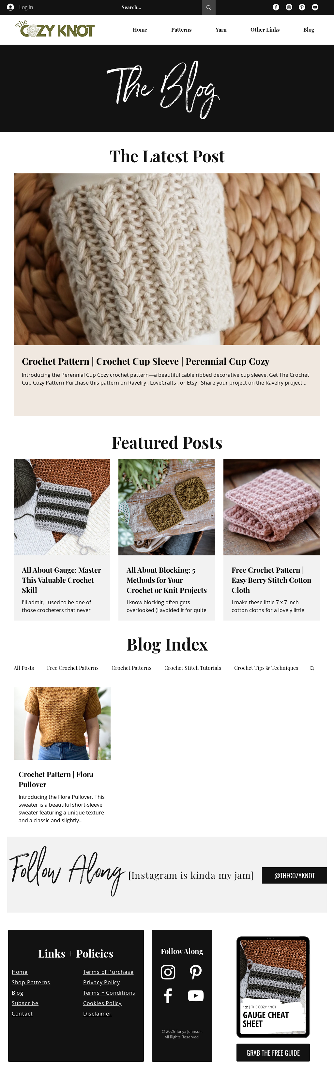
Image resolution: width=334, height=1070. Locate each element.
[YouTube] (315, 7)
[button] (312, 668)
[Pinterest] (302, 7)
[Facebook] (276, 7)
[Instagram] (289, 7)
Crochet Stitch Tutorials (192, 668)
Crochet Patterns (131, 668)
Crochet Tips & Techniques (266, 668)
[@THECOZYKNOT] (294, 875)
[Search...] (155, 7)
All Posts (24, 668)
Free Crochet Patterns (73, 668)
